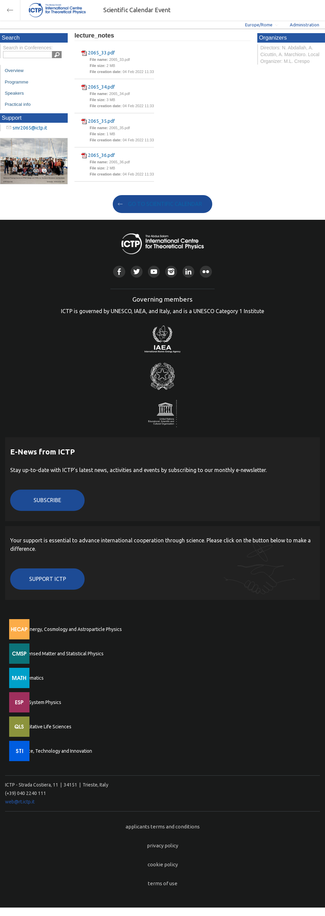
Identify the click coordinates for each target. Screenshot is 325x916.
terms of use (162, 883)
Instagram (171, 272)
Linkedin (188, 272)
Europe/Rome (259, 24)
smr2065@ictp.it (30, 128)
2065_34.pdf (101, 87)
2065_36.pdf (101, 155)
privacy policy (162, 845)
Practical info (17, 104)
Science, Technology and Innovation (54, 751)
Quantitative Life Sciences (44, 726)
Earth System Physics (39, 702)
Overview (14, 70)
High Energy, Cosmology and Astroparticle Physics (69, 629)
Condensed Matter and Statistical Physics (60, 653)
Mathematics (30, 678)
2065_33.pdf (101, 52)
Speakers (14, 93)
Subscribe (47, 500)
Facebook (119, 272)
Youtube (154, 272)
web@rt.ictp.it (20, 801)
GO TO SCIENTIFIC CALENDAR (165, 204)
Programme (16, 82)
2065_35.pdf (101, 121)
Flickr (206, 272)
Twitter (137, 272)
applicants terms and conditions (163, 826)
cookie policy (163, 864)
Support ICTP (47, 579)
